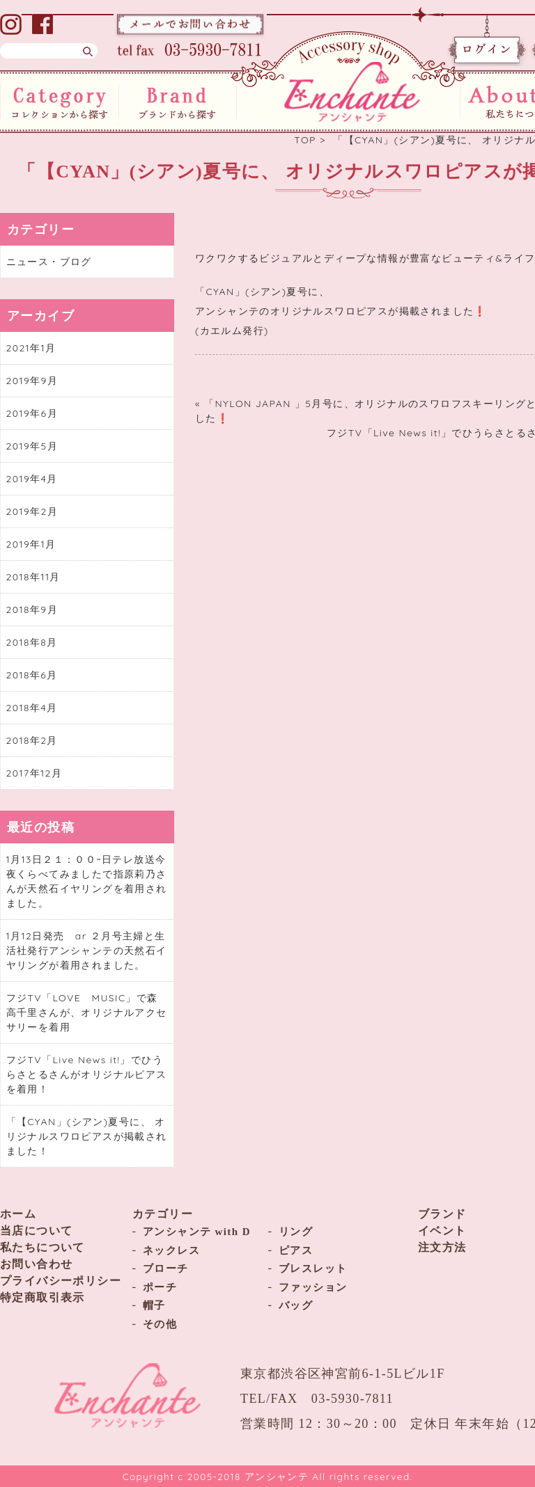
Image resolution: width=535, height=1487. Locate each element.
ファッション (313, 1287)
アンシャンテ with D (197, 1231)
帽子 (154, 1305)
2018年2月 (32, 740)
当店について (36, 1230)
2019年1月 (31, 544)
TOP (305, 140)
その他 (160, 1324)
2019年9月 (32, 380)
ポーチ (160, 1287)
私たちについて (42, 1247)
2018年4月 (32, 707)
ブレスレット (313, 1268)
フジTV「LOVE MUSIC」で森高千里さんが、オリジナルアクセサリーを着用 (86, 1012)
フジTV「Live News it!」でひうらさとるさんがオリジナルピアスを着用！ (86, 1074)
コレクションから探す (59, 101)
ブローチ (166, 1268)
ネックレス (171, 1250)
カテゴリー (162, 1214)
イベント (442, 1230)
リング (296, 1231)
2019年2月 (32, 511)
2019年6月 (32, 413)
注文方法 (442, 1247)
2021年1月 (31, 348)
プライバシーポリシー (60, 1281)
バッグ (296, 1305)
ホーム (18, 1214)
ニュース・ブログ (49, 261)
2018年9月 (32, 609)
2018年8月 (32, 642)
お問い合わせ (36, 1264)
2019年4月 (32, 478)
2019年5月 (32, 446)
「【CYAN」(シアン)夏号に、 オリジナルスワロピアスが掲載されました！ (86, 1136)
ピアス (296, 1250)
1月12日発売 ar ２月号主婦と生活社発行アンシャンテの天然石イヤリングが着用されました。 (86, 950)
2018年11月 (33, 577)
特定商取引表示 (42, 1297)
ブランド (442, 1214)
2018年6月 (32, 675)
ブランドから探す (178, 101)
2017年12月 (34, 773)
